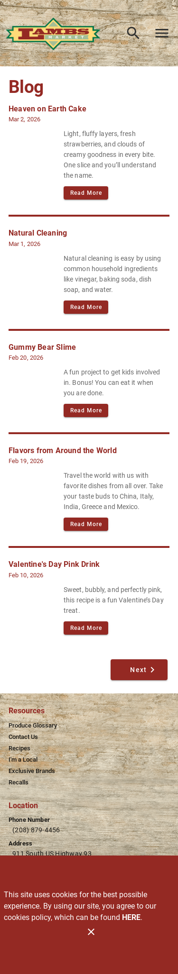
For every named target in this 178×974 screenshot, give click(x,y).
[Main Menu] (161, 33)
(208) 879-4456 (36, 830)
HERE (131, 917)
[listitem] (33, 725)
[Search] (133, 33)
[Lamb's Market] (56, 33)
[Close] (91, 931)
